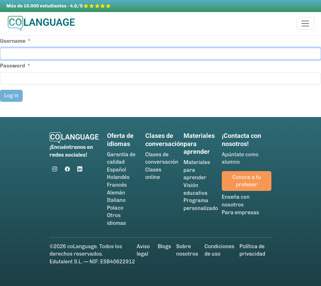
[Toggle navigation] (306, 23)
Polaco (115, 208)
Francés (117, 185)
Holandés (118, 177)
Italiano (116, 200)
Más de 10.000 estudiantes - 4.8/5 (58, 5)
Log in (11, 95)
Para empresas (240, 212)
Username (13, 41)
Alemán (116, 192)
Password (12, 66)
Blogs (164, 246)
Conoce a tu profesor (246, 181)
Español (116, 170)
